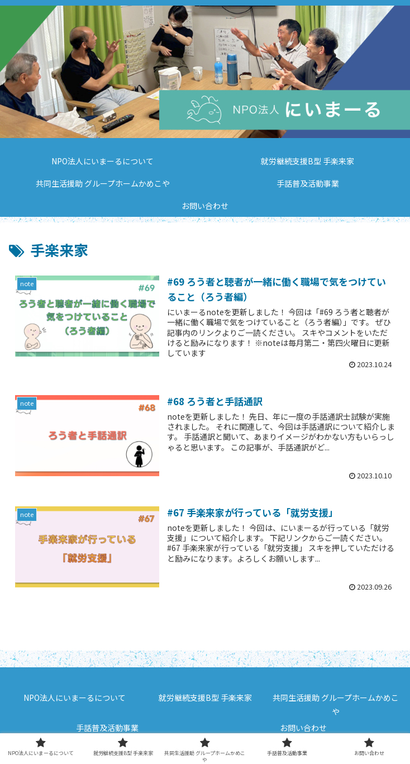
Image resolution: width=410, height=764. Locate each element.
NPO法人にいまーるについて (74, 697)
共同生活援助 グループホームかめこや (336, 704)
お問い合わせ (303, 727)
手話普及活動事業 (107, 727)
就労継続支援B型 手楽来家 (205, 697)
